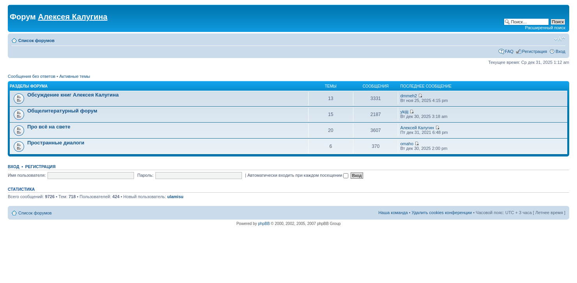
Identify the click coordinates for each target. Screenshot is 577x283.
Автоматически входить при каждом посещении (298, 175)
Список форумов (36, 40)
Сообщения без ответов (31, 76)
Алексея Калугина (72, 16)
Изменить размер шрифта (559, 38)
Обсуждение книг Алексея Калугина (73, 95)
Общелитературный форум (62, 111)
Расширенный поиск (545, 27)
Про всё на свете (49, 127)
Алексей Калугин (417, 127)
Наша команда (393, 212)
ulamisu (175, 196)
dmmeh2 (408, 95)
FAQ (509, 51)
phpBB (264, 223)
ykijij (404, 111)
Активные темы (74, 76)
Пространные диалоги (55, 143)
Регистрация (534, 51)
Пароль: (145, 175)
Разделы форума (29, 86)
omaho (406, 143)
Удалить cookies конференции (442, 212)
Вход (560, 51)
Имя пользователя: (27, 175)
